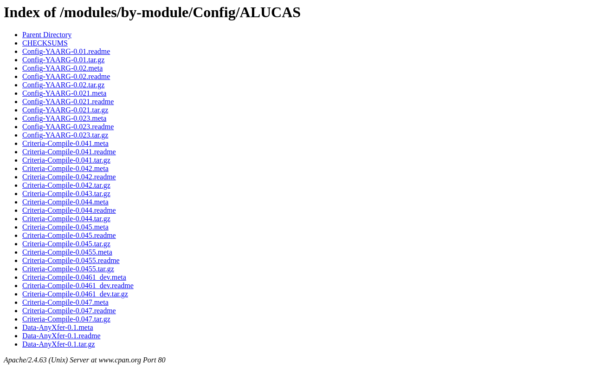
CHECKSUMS (45, 43)
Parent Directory (46, 35)
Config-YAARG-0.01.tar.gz (63, 60)
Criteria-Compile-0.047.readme (69, 311)
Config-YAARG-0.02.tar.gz (63, 85)
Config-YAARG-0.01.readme (66, 51)
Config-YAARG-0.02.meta (62, 68)
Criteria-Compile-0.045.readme (69, 235)
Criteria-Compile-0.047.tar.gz (66, 319)
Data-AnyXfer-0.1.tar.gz (58, 344)
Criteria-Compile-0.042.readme (69, 177)
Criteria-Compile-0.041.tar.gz (66, 160)
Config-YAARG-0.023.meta (64, 118)
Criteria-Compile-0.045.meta (65, 227)
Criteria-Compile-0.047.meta (65, 302)
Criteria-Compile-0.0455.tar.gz (68, 269)
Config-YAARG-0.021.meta (64, 93)
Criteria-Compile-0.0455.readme (71, 260)
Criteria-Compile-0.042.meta (65, 168)
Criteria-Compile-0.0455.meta (67, 252)
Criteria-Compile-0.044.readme (69, 210)
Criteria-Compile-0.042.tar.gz (66, 185)
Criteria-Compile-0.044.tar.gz (66, 219)
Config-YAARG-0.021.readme (68, 101)
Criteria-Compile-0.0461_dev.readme (78, 285)
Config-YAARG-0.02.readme (66, 76)
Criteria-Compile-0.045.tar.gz (66, 244)
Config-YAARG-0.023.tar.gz (65, 135)
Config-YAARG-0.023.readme (68, 127)
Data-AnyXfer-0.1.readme (61, 336)
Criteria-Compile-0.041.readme (69, 152)
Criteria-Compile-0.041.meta (65, 143)
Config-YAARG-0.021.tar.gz (65, 110)
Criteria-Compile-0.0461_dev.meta (74, 277)
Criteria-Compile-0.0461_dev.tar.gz (75, 294)
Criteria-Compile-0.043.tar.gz (66, 193)
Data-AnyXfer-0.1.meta (57, 327)
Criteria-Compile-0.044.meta (65, 202)
